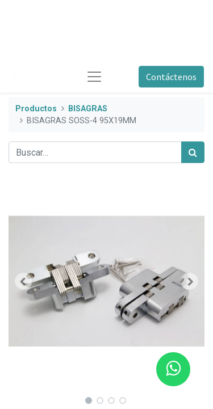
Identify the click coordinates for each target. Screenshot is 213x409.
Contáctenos (171, 76)
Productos (36, 109)
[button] (23, 281)
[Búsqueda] (192, 152)
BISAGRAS (87, 109)
